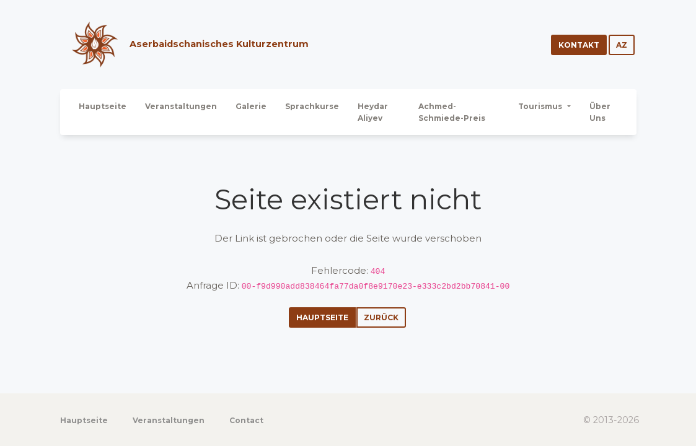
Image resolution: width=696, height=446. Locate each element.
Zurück (381, 317)
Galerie (251, 106)
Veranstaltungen (181, 106)
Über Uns (599, 112)
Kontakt (578, 45)
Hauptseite (102, 106)
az (621, 45)
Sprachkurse (312, 106)
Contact (246, 420)
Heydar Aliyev (373, 112)
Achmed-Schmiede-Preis (451, 112)
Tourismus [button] (541, 106)
